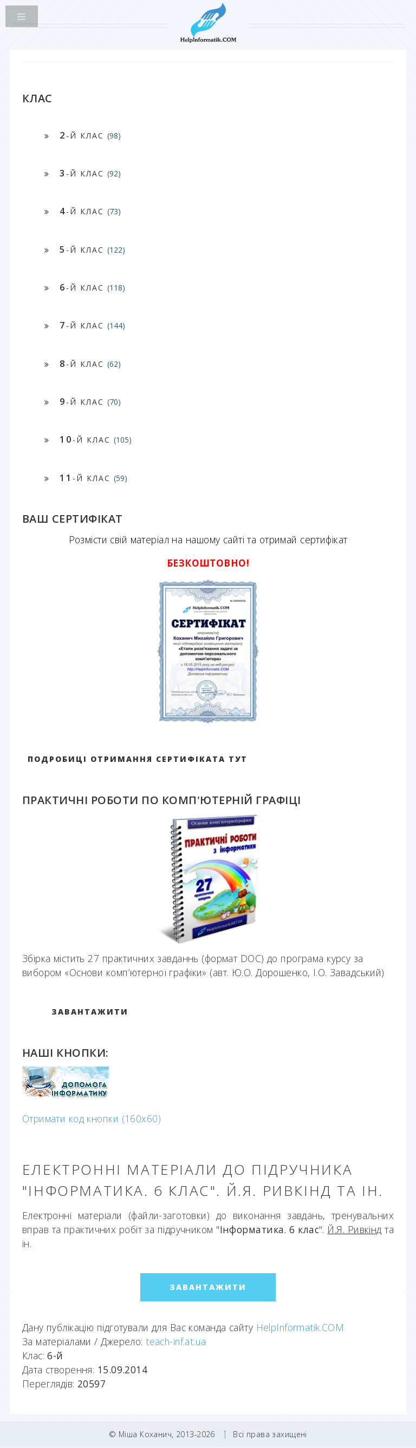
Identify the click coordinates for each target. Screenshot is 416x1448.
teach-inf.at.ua (176, 1341)
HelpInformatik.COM (300, 1327)
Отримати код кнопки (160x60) (91, 1118)
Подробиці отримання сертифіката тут (138, 759)
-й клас (90, 135)
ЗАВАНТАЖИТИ (89, 1011)
